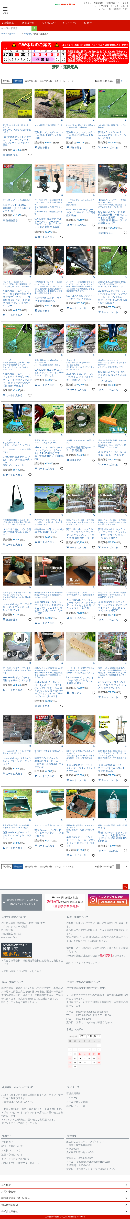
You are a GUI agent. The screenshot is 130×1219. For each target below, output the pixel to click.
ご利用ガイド (113, 3)
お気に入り (49, 22)
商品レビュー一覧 (75, 1106)
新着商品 (7, 22)
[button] (126, 81)
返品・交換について (12, 982)
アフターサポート (120, 6)
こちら (80, 963)
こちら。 (39, 971)
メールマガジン (102, 6)
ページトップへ (125, 887)
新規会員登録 (73, 1093)
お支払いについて (10, 1150)
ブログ (126, 3)
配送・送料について (77, 917)
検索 (34, 28)
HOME (4, 34)
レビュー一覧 (105, 9)
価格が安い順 (46, 81)
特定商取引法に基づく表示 (15, 1198)
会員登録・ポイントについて (17, 1087)
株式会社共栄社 (121, 9)
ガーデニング (15, 34)
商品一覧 (28, 22)
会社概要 (72, 1135)
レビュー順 (68, 81)
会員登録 (99, 3)
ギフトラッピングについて (15, 1159)
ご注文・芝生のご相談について (83, 982)
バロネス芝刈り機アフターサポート (20, 1163)
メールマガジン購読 (77, 1101)
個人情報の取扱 (9, 1204)
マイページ (69, 22)
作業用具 (28, 34)
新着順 (58, 81)
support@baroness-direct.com (92, 1011)
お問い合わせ (8, 1191)
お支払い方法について (14, 917)
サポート (7, 1135)
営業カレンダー (84, 1022)
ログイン (87, 3)
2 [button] (122, 81)
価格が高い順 (31, 81)
